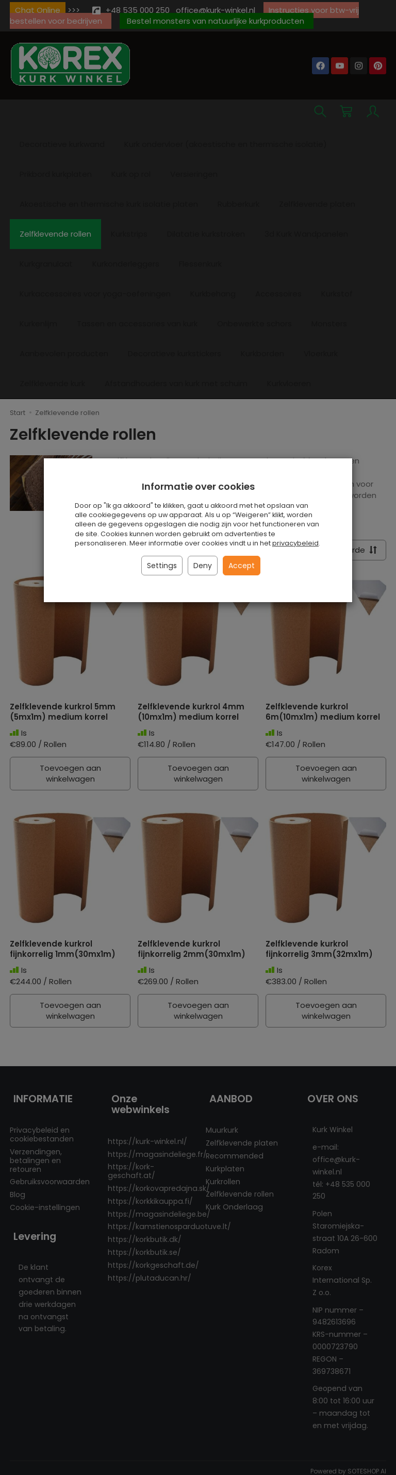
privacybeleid (295, 543)
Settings (162, 565)
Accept (241, 565)
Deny (202, 565)
